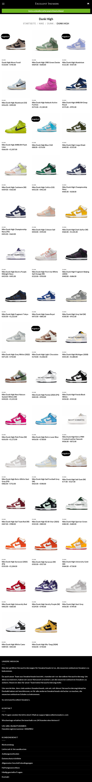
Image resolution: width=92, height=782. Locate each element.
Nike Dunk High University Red (14, 604)
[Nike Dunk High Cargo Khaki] (76, 127)
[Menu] (3, 4)
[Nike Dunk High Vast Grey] (76, 586)
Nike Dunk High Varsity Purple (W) (46, 604)
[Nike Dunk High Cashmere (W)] (16, 169)
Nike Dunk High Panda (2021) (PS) (45, 395)
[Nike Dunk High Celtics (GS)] (46, 169)
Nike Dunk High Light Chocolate (45, 354)
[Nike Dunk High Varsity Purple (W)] (46, 586)
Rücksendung (8, 744)
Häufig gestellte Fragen (12, 772)
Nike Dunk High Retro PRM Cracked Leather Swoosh (73, 438)
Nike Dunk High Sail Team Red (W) (15, 522)
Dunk (50, 23)
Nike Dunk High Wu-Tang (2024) (45, 644)
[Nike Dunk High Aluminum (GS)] (16, 84)
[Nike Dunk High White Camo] (16, 626)
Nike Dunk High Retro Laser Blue (45, 437)
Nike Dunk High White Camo (13, 644)
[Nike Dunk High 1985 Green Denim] (46, 44)
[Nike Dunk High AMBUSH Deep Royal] (76, 84)
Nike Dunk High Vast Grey (72, 604)
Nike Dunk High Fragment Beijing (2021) (75, 273)
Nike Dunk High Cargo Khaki (73, 145)
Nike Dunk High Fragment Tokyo (15, 314)
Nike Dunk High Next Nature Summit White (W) (13, 396)
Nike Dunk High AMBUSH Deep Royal (74, 104)
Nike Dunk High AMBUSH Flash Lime (14, 146)
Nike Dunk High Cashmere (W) (14, 187)
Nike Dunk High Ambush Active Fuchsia (44, 104)
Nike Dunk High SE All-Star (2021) (45, 522)
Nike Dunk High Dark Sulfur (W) (75, 230)
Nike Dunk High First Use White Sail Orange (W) (45, 273)
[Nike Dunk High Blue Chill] (46, 127)
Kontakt (5, 777)
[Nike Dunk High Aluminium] (76, 44)
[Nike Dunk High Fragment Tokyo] (16, 296)
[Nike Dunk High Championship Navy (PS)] (16, 211)
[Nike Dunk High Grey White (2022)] (16, 336)
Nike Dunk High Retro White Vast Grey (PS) (15, 480)
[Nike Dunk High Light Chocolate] (46, 336)
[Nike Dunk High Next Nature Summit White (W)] (16, 376)
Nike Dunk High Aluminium (73, 62)
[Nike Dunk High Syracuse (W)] (46, 544)
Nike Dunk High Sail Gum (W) (74, 479)
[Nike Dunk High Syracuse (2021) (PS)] (16, 544)
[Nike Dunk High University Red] (16, 586)
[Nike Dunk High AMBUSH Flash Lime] (16, 127)
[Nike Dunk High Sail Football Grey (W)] (46, 461)
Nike (41, 23)
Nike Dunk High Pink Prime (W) (14, 437)
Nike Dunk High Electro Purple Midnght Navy (14, 273)
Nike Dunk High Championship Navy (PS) (14, 230)
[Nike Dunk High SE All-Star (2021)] (46, 503)
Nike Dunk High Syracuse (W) (44, 562)
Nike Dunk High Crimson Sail (43, 230)
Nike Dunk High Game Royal (43, 314)
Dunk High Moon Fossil (11, 62)
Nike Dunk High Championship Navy (74, 188)
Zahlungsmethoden (10, 754)
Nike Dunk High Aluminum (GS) (14, 103)
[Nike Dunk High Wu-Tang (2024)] (46, 626)
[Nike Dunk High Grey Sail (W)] (76, 296)
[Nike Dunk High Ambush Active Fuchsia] (46, 84)
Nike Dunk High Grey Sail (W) (74, 314)
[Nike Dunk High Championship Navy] (76, 169)
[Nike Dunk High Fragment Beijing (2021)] (76, 254)
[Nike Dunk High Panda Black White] (76, 376)
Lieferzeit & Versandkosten (14, 749)
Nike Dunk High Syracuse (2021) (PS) (15, 563)
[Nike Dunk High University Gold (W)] (76, 544)
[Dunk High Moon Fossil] (16, 44)
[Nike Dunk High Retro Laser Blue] (46, 419)
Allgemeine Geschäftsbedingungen (17, 763)
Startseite (29, 23)
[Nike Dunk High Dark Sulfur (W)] (76, 211)
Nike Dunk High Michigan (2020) (75, 354)
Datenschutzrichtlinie (11, 758)
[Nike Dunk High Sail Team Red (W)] (16, 503)
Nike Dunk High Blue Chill (42, 145)
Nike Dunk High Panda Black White (73, 396)
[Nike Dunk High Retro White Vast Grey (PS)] (16, 461)
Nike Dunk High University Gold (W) (75, 563)
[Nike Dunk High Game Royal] (46, 296)
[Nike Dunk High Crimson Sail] (46, 211)
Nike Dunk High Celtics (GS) (43, 187)
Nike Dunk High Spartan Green (74, 522)
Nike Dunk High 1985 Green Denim (46, 62)
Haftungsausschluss (11, 767)
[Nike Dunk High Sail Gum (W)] (76, 461)
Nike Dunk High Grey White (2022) (16, 354)
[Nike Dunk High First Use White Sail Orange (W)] (46, 254)
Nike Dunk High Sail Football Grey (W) (45, 480)
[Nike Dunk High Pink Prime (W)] (16, 419)
